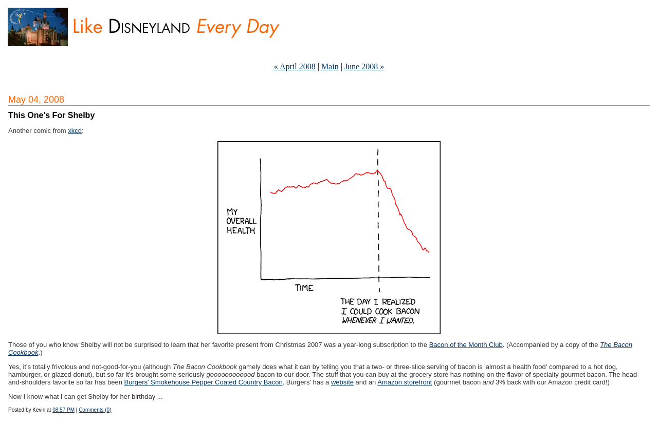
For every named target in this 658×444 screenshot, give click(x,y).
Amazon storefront (404, 382)
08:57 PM (63, 410)
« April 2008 (295, 66)
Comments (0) (95, 410)
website (342, 382)
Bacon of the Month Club (466, 345)
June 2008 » (364, 66)
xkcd (75, 130)
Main (330, 66)
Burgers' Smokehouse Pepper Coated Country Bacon (203, 382)
